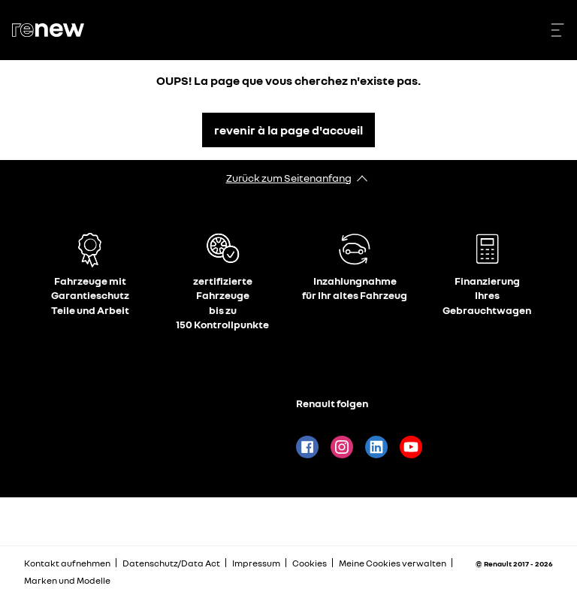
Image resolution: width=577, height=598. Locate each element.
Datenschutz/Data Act (171, 563)
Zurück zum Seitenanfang (289, 177)
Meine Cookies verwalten (392, 563)
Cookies (309, 563)
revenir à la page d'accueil (288, 129)
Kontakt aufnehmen (67, 563)
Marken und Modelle (67, 580)
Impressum (256, 563)
